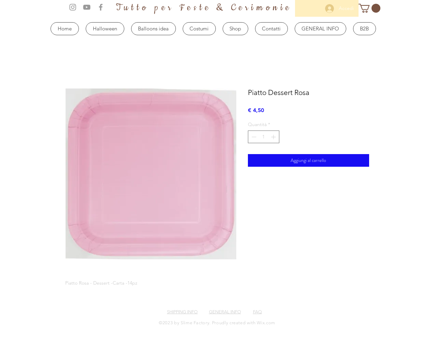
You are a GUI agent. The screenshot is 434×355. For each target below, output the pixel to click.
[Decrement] (253, 137)
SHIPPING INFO (182, 311)
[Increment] (274, 137)
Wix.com (266, 322)
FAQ (257, 311)
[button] (369, 8)
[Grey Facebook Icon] (100, 7)
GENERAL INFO (225, 311)
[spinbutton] (263, 137)
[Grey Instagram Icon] (72, 7)
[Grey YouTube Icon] (86, 7)
